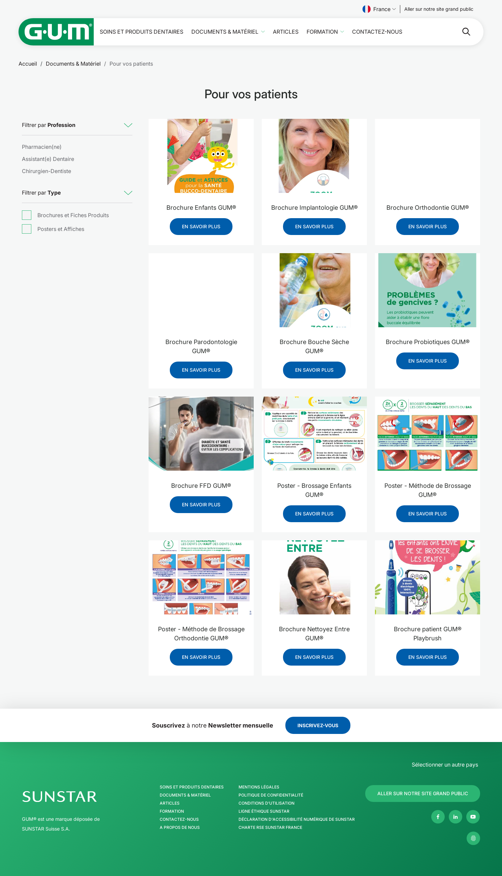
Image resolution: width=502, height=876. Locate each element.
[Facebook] (438, 816)
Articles (286, 32)
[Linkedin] (455, 816)
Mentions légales (259, 787)
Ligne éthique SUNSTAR (264, 811)
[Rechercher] (439, 31)
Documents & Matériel (224, 32)
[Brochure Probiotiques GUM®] (427, 290)
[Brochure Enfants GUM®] (201, 156)
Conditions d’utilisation (266, 803)
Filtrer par (48, 125)
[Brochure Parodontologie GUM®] (201, 290)
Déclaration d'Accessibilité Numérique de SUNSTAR (297, 819)
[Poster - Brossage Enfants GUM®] (314, 434)
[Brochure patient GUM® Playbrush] (427, 577)
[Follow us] (438, 9)
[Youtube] (473, 816)
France (379, 9)
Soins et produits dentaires (141, 32)
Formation (322, 32)
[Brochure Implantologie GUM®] (314, 156)
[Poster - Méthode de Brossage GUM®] (427, 434)
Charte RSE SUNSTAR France (270, 828)
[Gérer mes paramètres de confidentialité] (473, 838)
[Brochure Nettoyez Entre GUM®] (314, 577)
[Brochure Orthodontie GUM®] (427, 156)
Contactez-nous (377, 32)
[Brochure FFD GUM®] (201, 434)
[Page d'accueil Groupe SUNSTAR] (80, 796)
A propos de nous (180, 828)
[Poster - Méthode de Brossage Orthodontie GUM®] (201, 577)
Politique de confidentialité (271, 795)
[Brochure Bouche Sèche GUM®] (314, 290)
